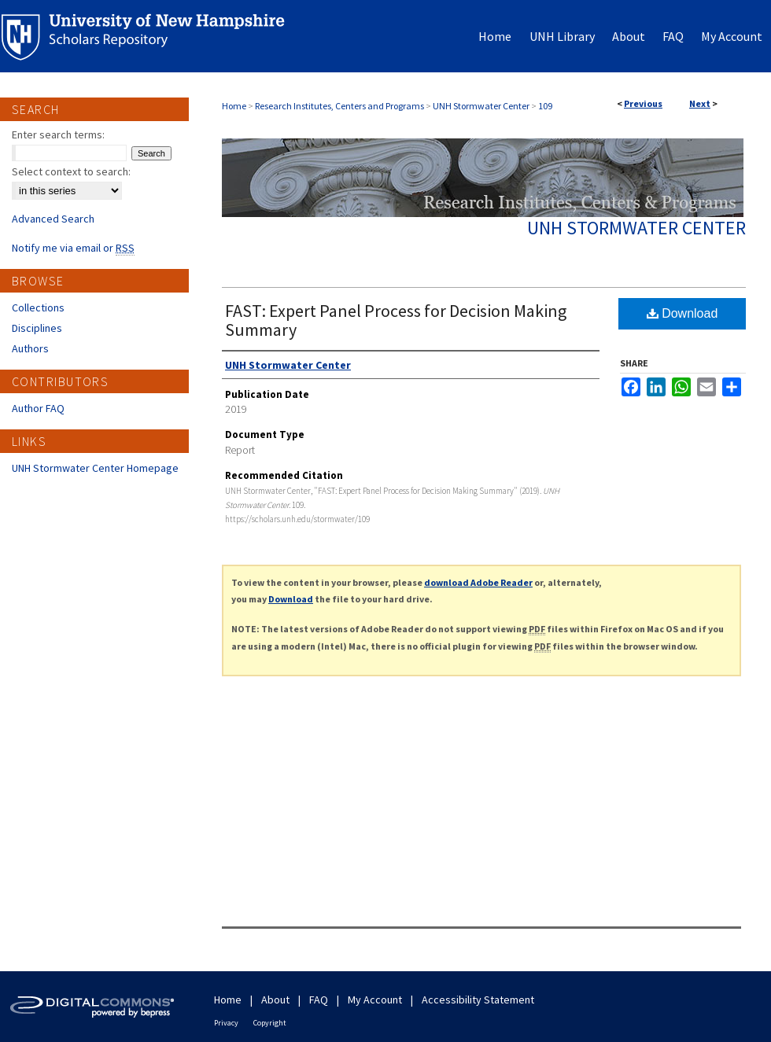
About (275, 999)
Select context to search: (71, 171)
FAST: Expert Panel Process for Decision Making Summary (395, 320)
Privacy (226, 1023)
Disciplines (37, 328)
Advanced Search (53, 219)
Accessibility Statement (478, 999)
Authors (30, 348)
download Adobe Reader (478, 582)
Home (234, 106)
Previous (643, 103)
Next (699, 103)
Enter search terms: (58, 134)
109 (545, 106)
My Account (375, 999)
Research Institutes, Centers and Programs (339, 106)
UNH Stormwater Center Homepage (95, 468)
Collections (38, 307)
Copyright (269, 1023)
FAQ (318, 999)
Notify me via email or (73, 248)
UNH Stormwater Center (481, 106)
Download (682, 313)
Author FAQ (38, 408)
